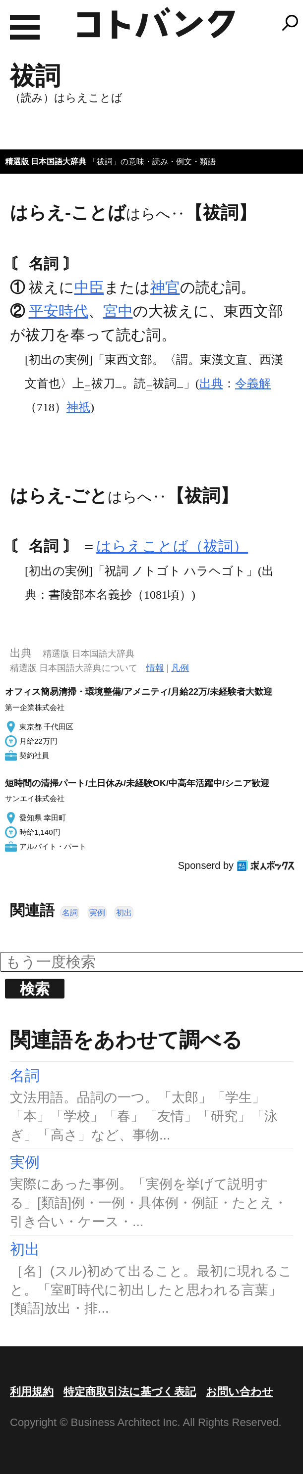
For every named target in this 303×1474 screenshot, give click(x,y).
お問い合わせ (239, 1391)
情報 (155, 668)
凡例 (180, 668)
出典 (211, 383)
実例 (97, 912)
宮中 (118, 311)
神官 (165, 287)
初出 (124, 912)
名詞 (70, 912)
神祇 (78, 407)
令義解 (253, 383)
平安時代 (58, 311)
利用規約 (32, 1391)
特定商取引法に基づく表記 (129, 1391)
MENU (25, 27)
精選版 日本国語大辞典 (45, 161)
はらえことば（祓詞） (172, 546)
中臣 (89, 287)
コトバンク (156, 23)
